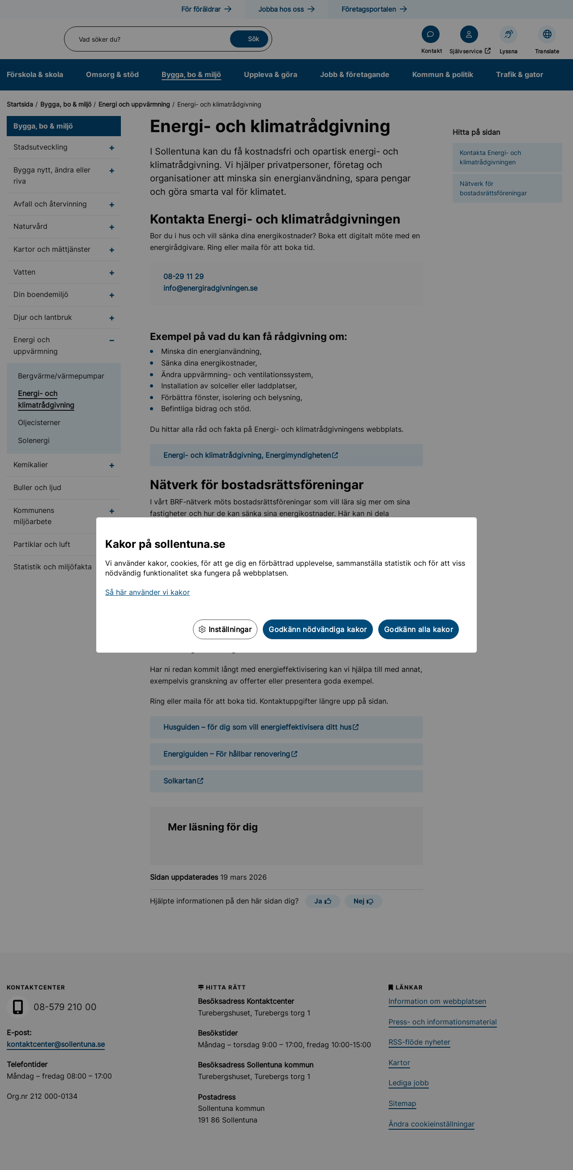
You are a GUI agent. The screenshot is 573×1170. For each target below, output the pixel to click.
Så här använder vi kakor (147, 592)
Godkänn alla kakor (418, 629)
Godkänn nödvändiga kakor (318, 629)
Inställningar (225, 629)
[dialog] (286, 585)
